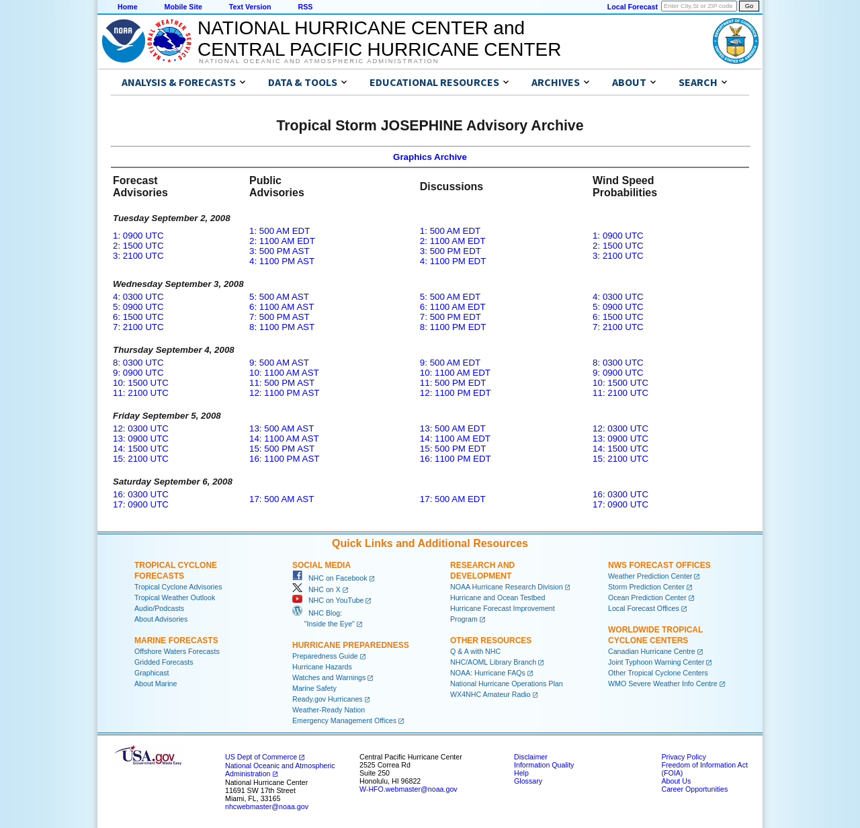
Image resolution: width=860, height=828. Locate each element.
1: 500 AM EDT (279, 231)
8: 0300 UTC (138, 363)
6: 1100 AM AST (281, 307)
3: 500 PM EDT (450, 251)
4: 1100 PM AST (281, 261)
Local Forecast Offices (643, 608)
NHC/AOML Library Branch (493, 662)
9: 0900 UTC (138, 373)
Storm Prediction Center (646, 587)
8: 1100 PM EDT (453, 327)
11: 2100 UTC (141, 393)
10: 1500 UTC (141, 383)
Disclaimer (531, 757)
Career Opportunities (694, 789)
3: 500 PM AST (279, 251)
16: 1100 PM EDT (455, 459)
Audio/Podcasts (159, 608)
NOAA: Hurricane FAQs (487, 673)
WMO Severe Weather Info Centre (663, 683)
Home (128, 7)
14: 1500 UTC (141, 449)
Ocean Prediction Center (647, 597)
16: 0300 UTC (141, 494)
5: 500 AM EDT (450, 297)
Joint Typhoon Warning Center (656, 662)
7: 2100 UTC (138, 327)
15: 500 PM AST (281, 449)
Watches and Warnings (329, 677)
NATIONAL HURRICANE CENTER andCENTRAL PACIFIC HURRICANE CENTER (379, 38)
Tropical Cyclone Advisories (178, 587)
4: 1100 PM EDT (453, 261)
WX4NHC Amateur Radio (490, 694)
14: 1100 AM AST (284, 438)
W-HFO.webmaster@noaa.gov (408, 789)
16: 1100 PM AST (284, 459)
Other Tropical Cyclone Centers (658, 673)
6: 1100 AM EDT (453, 307)
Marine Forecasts (176, 640)
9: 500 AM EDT (450, 363)
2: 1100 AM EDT (282, 241)
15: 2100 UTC (141, 459)
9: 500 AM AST (279, 363)
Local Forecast (632, 7)
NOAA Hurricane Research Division (506, 587)
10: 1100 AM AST (284, 373)
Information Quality (544, 765)
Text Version (250, 7)
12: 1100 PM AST (284, 393)
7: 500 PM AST (279, 317)
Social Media (321, 565)
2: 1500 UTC (138, 246)
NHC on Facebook (330, 578)
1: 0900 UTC (138, 236)
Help (521, 773)
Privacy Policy (683, 757)
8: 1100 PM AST (281, 327)
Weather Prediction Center (650, 576)
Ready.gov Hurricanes (327, 699)
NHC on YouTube (327, 600)
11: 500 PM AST (281, 383)
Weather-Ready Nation (328, 710)
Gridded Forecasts (164, 662)
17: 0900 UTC (141, 504)
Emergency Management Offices (344, 720)
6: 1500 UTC (138, 317)
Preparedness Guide (325, 656)
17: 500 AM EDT (453, 499)
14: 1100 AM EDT (455, 438)
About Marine (155, 683)
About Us (676, 781)
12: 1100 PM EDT (455, 393)
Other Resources (490, 640)
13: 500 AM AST (281, 428)
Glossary (528, 781)
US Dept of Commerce (261, 757)
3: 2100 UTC (138, 256)
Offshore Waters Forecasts (177, 651)
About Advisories (160, 619)
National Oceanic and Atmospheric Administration (319, 61)
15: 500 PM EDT (453, 449)
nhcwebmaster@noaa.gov (266, 806)
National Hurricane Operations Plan (506, 683)
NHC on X (316, 589)
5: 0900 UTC (138, 307)
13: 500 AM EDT (453, 428)
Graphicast (151, 673)
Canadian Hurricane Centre (651, 651)
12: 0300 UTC (141, 428)
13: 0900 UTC (141, 438)
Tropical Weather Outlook (174, 597)
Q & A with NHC (475, 651)
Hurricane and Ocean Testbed (497, 597)
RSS (305, 7)
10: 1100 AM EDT (455, 373)
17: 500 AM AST (281, 499)
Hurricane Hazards (322, 667)
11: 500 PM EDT (453, 383)
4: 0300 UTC (138, 297)
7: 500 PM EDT (450, 317)
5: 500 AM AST (279, 297)
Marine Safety (314, 688)
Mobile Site (183, 7)
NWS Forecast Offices (659, 565)
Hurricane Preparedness (350, 645)
